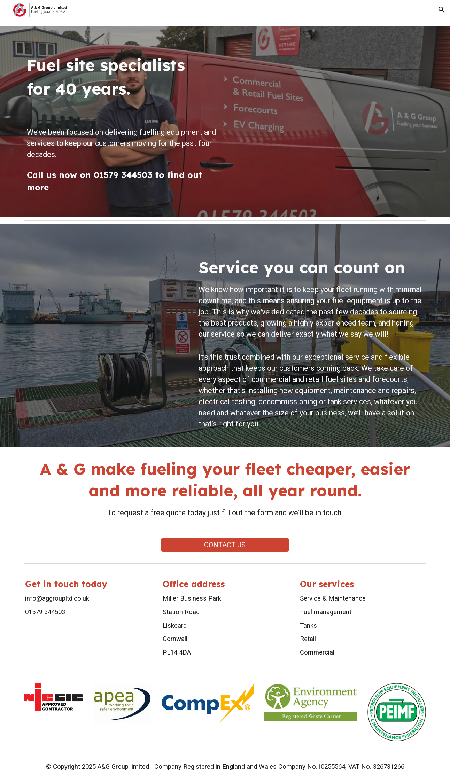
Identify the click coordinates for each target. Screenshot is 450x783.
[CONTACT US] (225, 545)
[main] (122, 121)
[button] (441, 9)
